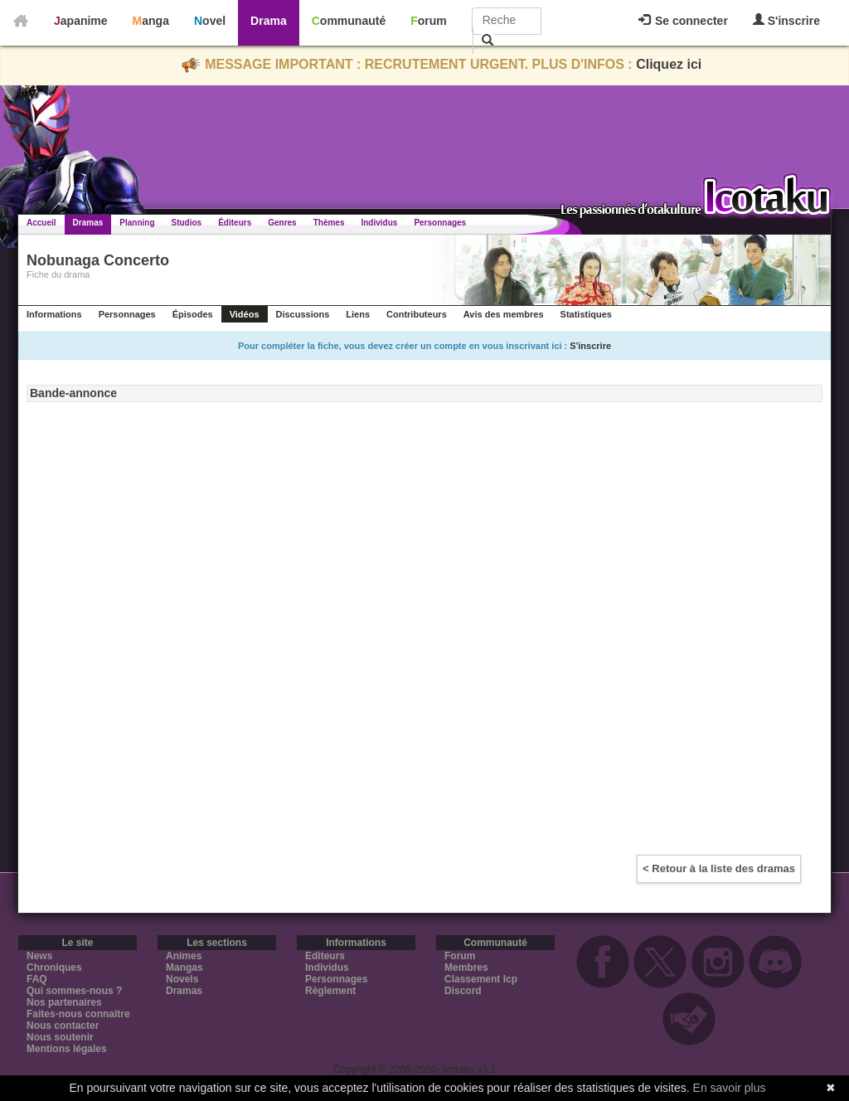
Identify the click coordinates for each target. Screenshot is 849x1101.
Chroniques (54, 967)
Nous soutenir (60, 1037)
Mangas (184, 967)
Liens (358, 314)
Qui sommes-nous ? (74, 991)
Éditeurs (234, 222)
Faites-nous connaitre (78, 1014)
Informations (54, 314)
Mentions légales (67, 1049)
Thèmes (329, 222)
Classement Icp (480, 979)
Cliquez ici (668, 64)
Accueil (41, 222)
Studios (187, 222)
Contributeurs (416, 314)
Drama (268, 20)
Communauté (349, 20)
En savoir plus (729, 1087)
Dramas (88, 222)
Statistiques (586, 314)
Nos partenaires (64, 1002)
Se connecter (683, 20)
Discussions (303, 314)
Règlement (330, 991)
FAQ (37, 979)
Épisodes (192, 314)
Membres (466, 967)
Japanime (81, 20)
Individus (379, 222)
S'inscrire (786, 20)
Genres (282, 222)
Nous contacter (63, 1025)
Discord (463, 991)
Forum (428, 20)
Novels (182, 979)
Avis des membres (503, 314)
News (39, 956)
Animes (183, 956)
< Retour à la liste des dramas (719, 868)
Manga (151, 20)
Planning (136, 222)
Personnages (440, 222)
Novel (210, 20)
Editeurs (325, 956)
